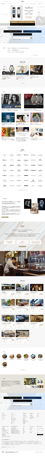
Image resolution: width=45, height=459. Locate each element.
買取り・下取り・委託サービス (32, 417)
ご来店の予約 (31, 415)
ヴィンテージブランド (10, 3)
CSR (30, 430)
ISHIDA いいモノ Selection (13, 419)
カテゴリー (18, 3)
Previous (6, 14)
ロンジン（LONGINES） (16, 443)
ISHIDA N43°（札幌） (4, 429)
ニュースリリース (31, 431)
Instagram (42, 428)
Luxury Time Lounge (4, 431)
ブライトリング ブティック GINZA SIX (5, 433)
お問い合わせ (39, 3)
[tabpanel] (8, 72)
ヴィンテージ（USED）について (32, 31)
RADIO (23, 430)
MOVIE (23, 429)
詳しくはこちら (22, 246)
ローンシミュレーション (25, 417)
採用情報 (31, 432)
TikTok (42, 430)
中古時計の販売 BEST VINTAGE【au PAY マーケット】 (16, 431)
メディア (24, 426)
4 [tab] (21, 26)
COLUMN (24, 431)
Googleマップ (25, 311)
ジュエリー (15, 3)
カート (40, 1)
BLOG (40, 428)
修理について (24, 423)
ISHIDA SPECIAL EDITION (13, 418)
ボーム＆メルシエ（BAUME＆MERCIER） (5, 444)
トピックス (3, 419)
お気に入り (39, 1)
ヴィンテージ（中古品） (18, 39)
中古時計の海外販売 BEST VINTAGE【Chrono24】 (15, 433)
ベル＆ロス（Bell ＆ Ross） (40, 443)
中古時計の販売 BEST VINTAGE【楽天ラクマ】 (15, 432)
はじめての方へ (5, 217)
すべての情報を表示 (22, 83)
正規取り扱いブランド (4, 3)
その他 (11, 423)
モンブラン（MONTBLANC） (20, 443)
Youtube (38, 428)
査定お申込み (31, 418)
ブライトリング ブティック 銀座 (5, 432)
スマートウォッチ (12, 416)
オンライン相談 (31, 416)
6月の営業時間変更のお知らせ (15, 50)
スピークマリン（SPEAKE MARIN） (5, 443)
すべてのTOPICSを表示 (35, 55)
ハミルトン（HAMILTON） (12, 444)
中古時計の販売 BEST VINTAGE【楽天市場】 (15, 430)
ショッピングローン (25, 416)
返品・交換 (24, 419)
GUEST (23, 433)
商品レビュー (38, 416)
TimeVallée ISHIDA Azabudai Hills (5, 430)
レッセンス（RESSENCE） (11, 443)
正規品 (14, 39)
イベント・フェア (27, 3)
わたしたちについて (35, 3)
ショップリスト (22, 3)
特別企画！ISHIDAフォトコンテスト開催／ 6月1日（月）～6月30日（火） (20, 48)
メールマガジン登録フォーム (40, 434)
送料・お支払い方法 (24, 415)
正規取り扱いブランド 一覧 (13, 31)
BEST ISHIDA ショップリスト (5, 426)
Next (37, 14)
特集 (30, 3)
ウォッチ (12, 415)
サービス (31, 429)
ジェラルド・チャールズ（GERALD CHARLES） (28, 443)
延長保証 (24, 418)
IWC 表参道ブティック (4, 434)
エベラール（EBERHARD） (35, 443)
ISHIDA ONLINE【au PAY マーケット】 (14, 429)
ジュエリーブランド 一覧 (22, 34)
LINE (38, 432)
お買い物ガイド (25, 413)
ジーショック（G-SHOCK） (17, 444)
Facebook (38, 430)
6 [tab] (22, 26)
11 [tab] (25, 26)
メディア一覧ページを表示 (5, 388)
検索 (42, 1)
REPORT (24, 432)
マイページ (37, 1)
